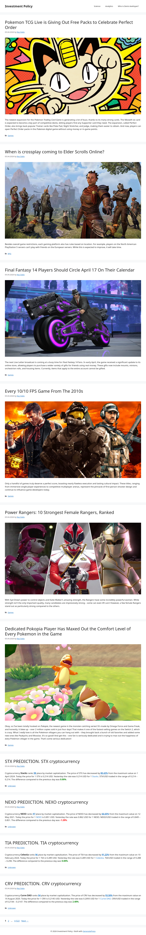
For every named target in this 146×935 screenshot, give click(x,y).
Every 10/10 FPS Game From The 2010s (44, 391)
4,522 (17, 920)
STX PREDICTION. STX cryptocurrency (42, 761)
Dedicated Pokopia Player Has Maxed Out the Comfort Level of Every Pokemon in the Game (68, 631)
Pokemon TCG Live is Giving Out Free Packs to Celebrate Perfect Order (69, 24)
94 (39, 895)
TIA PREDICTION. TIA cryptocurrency (41, 843)
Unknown (12, 786)
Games (11, 135)
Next (25, 920)
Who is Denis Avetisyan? (128, 6)
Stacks (95, 776)
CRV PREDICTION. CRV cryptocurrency (43, 883)
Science (97, 6)
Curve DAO (105, 898)
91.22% (105, 854)
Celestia (100, 857)
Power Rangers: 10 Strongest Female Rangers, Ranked (59, 512)
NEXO (39, 817)
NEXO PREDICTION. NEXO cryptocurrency (46, 802)
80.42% (104, 773)
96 (36, 854)
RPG (9, 254)
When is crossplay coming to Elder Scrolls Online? (54, 152)
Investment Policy (19, 6)
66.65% (105, 813)
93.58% (109, 895)
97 (34, 813)
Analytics (109, 6)
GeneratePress (89, 931)
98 (35, 773)
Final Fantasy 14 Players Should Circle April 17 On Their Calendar (70, 270)
